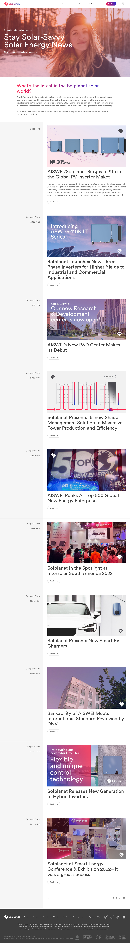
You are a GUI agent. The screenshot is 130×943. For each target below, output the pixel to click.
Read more (54, 202)
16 (124, 898)
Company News (33, 217)
